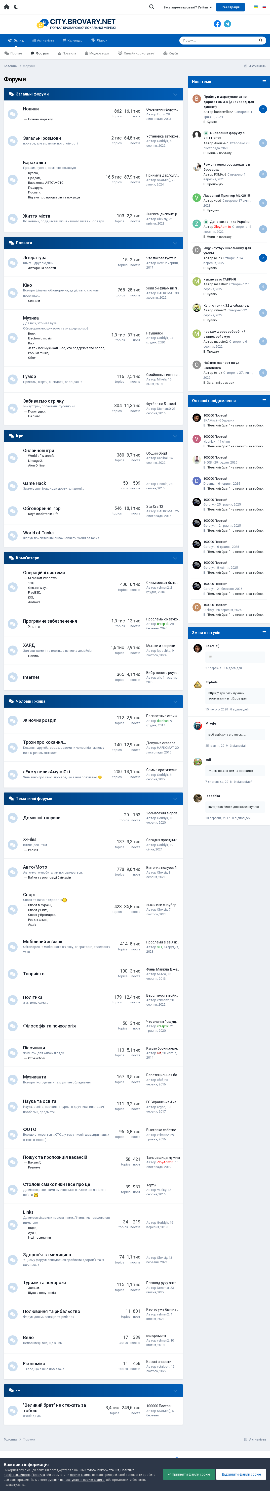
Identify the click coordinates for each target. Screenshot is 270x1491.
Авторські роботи (42, 268)
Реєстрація (230, 7)
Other (32, 358)
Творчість (33, 973)
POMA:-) (220, 174)
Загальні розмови (42, 138)
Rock (32, 333)
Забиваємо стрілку (43, 401)
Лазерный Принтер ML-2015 (226, 195)
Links (28, 1212)
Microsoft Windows (42, 578)
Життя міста (36, 216)
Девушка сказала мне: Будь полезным (178, 743)
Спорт (29, 894)
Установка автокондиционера (171, 136)
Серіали (34, 301)
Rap (31, 343)
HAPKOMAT (165, 293)
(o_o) (218, 258)
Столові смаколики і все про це (56, 1184)
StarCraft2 (154, 507)
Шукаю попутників (42, 1293)
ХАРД (29, 645)
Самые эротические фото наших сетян (178, 770)
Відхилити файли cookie (241, 1474)
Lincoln (162, 484)
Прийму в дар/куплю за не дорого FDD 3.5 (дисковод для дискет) (228, 101)
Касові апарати (158, 1362)
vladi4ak (209, 441)
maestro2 (221, 284)
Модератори (99, 53)
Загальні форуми (32, 94)
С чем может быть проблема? (170, 583)
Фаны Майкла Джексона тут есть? (174, 969)
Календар (74, 40)
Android (34, 602)
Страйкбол (36, 1058)
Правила (69, 53)
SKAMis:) (163, 180)
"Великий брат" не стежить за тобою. (235, 425)
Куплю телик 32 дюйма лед (226, 305)
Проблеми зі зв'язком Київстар (171, 942)
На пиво (34, 416)
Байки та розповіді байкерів (49, 877)
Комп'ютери (27, 558)
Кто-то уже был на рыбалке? (169, 1309)
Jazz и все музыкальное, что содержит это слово (66, 348)
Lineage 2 (35, 461)
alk (159, 677)
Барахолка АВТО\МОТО (46, 183)
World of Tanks (38, 532)
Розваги (24, 242)
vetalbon (163, 1366)
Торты (151, 1185)
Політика (32, 997)
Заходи (33, 1288)
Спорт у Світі (37, 910)
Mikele (161, 379)
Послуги (34, 192)
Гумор (29, 376)
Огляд (18, 43)
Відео (32, 1228)
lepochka (163, 650)
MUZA (161, 974)
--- (18, 1390)
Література (34, 257)
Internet (31, 677)
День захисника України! (230, 222)
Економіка (34, 1363)
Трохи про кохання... (44, 742)
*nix (31, 583)
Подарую (35, 187)
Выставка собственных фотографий (176, 1130)
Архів (32, 924)
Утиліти (34, 626)
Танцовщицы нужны (163, 1158)
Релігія (33, 850)
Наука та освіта (39, 1101)
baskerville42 (223, 112)
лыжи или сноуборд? (163, 905)
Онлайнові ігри (38, 450)
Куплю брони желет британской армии (178, 1048)
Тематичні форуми (34, 798)
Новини (31, 108)
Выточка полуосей (161, 868)
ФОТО (29, 1129)
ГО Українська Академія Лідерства (174, 1102)
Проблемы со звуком (163, 619)
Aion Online (36, 465)
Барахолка (34, 162)
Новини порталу (40, 119)
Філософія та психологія (49, 1025)
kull (208, 760)
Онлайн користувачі (138, 53)
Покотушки (36, 411)
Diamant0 (164, 409)
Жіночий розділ (39, 720)
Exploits (211, 682)
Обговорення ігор (42, 508)
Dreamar (163, 1288)
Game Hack (34, 483)
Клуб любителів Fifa (43, 514)
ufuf (160, 1080)
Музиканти (34, 1076)
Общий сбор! (156, 453)
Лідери (101, 40)
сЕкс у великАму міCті (46, 771)
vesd (217, 200)
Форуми (42, 53)
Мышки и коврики (160, 646)
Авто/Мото (35, 867)
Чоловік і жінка (30, 701)
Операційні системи (44, 572)
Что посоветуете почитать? (169, 258)
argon (161, 1107)
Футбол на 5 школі (161, 404)
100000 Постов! (158, 1406)
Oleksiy (162, 219)
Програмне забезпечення (50, 621)
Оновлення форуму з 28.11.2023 (172, 109)
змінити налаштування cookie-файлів (76, 1480)
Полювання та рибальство (51, 1311)
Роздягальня (37, 920)
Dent (160, 263)
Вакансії (34, 1162)
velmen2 (163, 587)
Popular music (38, 353)
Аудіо (32, 1233)
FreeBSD (34, 592)
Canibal (162, 458)
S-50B (207, 462)
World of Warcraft (41, 456)
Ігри (19, 435)
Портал (16, 53)
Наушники (154, 333)
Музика (31, 318)
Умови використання (103, 1470)
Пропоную (215, 184)
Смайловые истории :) (164, 375)
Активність (45, 40)
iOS (30, 597)
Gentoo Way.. (37, 588)
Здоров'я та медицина (47, 1254)
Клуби (173, 53)
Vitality (161, 1190)
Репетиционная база (163, 1075)
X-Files (30, 839)
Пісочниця (34, 1047)
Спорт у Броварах (41, 915)
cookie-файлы (80, 1475)
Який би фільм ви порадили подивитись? (179, 288)
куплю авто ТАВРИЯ (219, 279)
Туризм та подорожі (44, 1282)
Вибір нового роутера (163, 673)
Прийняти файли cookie (189, 1474)
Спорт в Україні (39, 905)
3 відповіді (238, 745)
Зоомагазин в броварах (165, 813)
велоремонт (156, 1336)
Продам (34, 178)
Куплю (33, 173)
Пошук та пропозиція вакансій (55, 1157)
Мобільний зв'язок (43, 941)
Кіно (27, 285)
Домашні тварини (42, 817)
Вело (28, 1337)
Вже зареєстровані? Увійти (187, 7)
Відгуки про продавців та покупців (54, 197)
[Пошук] (208, 41)
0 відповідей (233, 668)
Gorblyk (162, 141)
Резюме (34, 1167)
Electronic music (40, 338)
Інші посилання (39, 1237)
